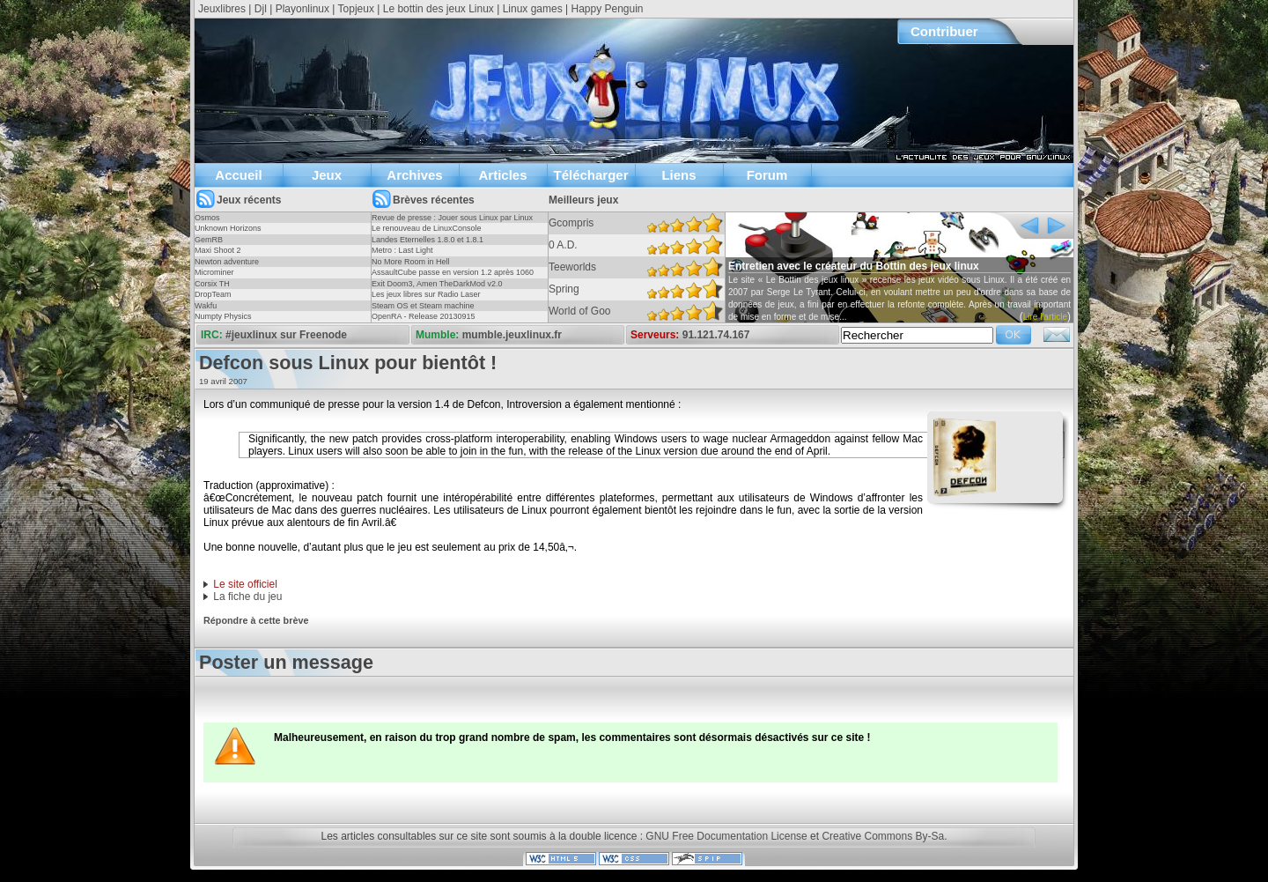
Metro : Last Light (402, 250)
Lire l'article (1045, 317)
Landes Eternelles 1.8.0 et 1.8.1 (427, 239)
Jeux (327, 174)
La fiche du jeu (247, 596)
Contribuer (944, 31)
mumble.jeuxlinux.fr (512, 335)
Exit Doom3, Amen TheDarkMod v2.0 (437, 283)
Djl (260, 9)
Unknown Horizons (228, 228)
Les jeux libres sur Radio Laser (426, 294)
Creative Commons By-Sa (883, 836)
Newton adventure (227, 261)
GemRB (209, 239)
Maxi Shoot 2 (218, 250)
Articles (502, 174)
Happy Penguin (607, 9)
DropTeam (213, 294)
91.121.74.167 (716, 335)
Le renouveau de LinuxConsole (427, 228)
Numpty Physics (223, 316)
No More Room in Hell (411, 261)
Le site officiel (245, 584)
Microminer (214, 272)
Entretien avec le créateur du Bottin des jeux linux (853, 266)
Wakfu (206, 305)
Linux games (533, 9)
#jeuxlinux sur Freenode (286, 335)
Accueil (238, 174)
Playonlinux (302, 9)
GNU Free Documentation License (726, 836)
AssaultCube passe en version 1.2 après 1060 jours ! (453, 277)
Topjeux (356, 9)
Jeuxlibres (222, 9)
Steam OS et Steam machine (423, 305)
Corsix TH (212, 283)
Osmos (207, 217)
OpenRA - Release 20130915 (424, 316)
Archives (414, 174)
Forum (767, 174)
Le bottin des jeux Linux (438, 9)
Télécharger (590, 174)
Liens (678, 174)
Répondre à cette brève (255, 620)
